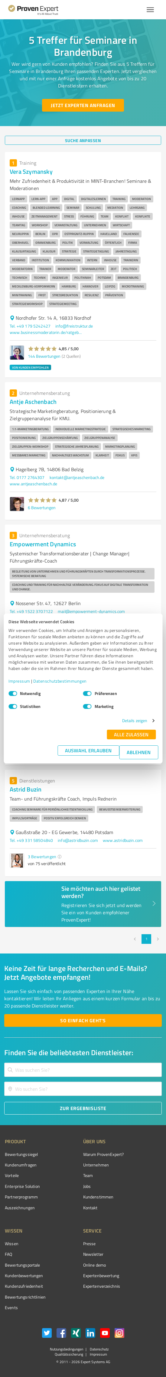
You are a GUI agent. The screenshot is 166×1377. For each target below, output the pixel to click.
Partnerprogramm (21, 1197)
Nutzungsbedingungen (66, 1349)
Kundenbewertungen (24, 1275)
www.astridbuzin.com (123, 840)
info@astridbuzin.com (78, 840)
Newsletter (93, 1254)
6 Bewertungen (42, 507)
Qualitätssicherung (69, 1354)
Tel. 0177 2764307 (27, 477)
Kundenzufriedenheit (24, 1286)
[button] (42, 348)
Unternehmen (96, 1165)
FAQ (8, 1254)
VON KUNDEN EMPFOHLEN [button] (30, 367)
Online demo (94, 1265)
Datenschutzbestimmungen (60, 681)
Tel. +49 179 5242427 (30, 326)
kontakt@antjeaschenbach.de (77, 477)
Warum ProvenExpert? (103, 1154)
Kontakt (90, 1207)
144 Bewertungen (44, 356)
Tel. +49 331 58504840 (31, 840)
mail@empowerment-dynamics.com (91, 611)
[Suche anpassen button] (83, 140)
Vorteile (12, 1175)
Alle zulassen (131, 734)
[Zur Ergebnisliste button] (83, 1108)
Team (88, 1175)
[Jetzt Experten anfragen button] (83, 105)
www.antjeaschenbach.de (33, 484)
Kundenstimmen (98, 1197)
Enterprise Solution (22, 1186)
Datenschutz (99, 1349)
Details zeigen (134, 720)
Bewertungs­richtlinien (25, 1297)
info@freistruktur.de (74, 326)
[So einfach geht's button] (83, 1020)
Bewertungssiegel (21, 1154)
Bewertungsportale (22, 1265)
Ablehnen (139, 752)
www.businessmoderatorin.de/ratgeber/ (46, 332)
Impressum (19, 681)
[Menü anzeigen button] (150, 9)
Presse (89, 1243)
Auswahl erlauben (88, 750)
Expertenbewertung (101, 1275)
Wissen (11, 1243)
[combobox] (83, 1070)
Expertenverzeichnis (101, 1286)
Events (11, 1307)
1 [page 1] (146, 939)
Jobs (87, 1186)
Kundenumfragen (21, 1165)
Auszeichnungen (20, 1207)
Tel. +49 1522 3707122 (31, 611)
